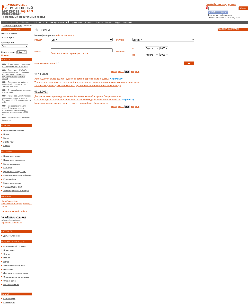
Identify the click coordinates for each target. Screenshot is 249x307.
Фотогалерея (9, 298)
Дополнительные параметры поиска (69, 53)
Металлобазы (9, 179)
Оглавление (8, 250)
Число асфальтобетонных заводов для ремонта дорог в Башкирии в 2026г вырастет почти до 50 (16, 99)
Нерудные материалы (13, 130)
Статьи (6, 254)
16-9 (127, 71)
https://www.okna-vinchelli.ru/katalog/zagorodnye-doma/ (16, 203)
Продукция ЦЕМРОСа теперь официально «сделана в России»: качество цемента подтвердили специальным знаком (15, 74)
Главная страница (12, 25)
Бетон (6, 138)
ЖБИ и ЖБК (8, 142)
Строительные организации (16, 277)
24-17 (121, 71)
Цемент (6, 134)
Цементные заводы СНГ (14, 172)
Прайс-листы (38, 22)
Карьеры (7, 168)
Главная (5, 22)
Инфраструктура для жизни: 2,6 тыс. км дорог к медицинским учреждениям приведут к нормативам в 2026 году (15, 110)
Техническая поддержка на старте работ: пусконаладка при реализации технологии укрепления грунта (87, 82)
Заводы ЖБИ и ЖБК (12, 187)
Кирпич (6, 146)
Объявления (25, 22)
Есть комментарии (44, 63)
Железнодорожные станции (16, 191)
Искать (243, 8)
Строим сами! (9, 281)
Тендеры (99, 22)
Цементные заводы (12, 156)
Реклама (108, 22)
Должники (89, 22)
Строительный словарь (14, 246)
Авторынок (127, 22)
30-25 (114, 71)
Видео (6, 262)
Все (137, 71)
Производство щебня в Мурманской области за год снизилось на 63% (15, 84)
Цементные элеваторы (14, 160)
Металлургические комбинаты (17, 175)
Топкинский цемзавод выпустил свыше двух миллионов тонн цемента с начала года (77, 85)
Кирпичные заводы (12, 183)
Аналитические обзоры (14, 265)
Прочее (6, 258)
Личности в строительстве (15, 273)
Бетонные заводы (11, 164)
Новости (14, 22)
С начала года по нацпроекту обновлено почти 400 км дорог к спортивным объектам (77, 99)
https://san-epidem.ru (11, 222)
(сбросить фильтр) (65, 35)
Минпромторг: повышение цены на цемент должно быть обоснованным (71, 103)
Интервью (8, 269)
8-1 (132, 71)
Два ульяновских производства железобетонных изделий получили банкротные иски (77, 96)
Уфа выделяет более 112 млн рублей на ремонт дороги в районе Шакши (71, 78)
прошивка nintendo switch (14, 211)
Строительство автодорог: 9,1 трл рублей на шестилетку (16, 65)
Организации (76, 22)
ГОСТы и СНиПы (11, 285)
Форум (118, 22)
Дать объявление (11, 236)
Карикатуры (9, 302)
